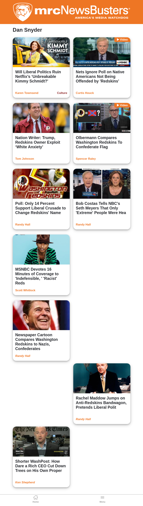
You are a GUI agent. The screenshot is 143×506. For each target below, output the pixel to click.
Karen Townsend (27, 93)
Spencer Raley (86, 158)
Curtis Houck (85, 93)
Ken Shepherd (25, 482)
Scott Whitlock (25, 290)
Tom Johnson (24, 158)
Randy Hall (22, 224)
